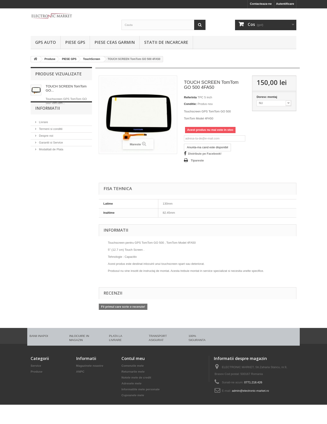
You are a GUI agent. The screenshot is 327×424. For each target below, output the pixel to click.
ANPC (80, 371)
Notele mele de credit (136, 377)
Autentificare (285, 3)
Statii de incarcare (166, 42)
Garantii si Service (50, 154)
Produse (36, 371)
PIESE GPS (75, 42)
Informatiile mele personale (140, 389)
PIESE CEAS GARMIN (114, 42)
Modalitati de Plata (50, 161)
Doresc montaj (267, 97)
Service (36, 365)
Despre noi (45, 147)
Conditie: (190, 104)
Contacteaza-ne (261, 3)
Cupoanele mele (132, 395)
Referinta (190, 97)
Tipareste (197, 160)
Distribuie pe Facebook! (204, 153)
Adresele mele (131, 383)
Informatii (47, 122)
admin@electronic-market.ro (250, 390)
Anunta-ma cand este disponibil (207, 147)
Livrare (43, 134)
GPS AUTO (45, 42)
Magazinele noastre (89, 365)
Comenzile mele (132, 365)
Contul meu (133, 358)
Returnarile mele (133, 371)
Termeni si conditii (50, 141)
